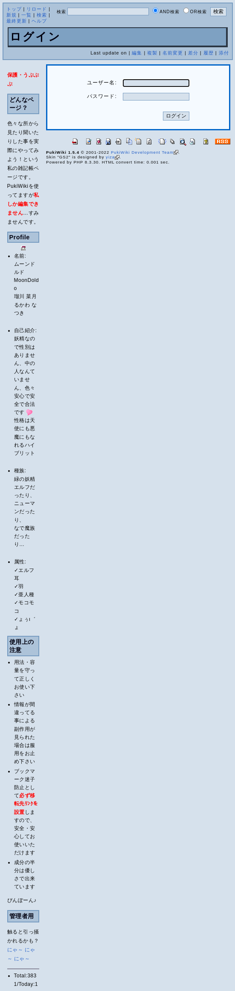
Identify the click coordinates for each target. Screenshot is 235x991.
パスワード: (101, 96)
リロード (36, 8)
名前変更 (172, 52)
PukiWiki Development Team (144, 152)
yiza (112, 157)
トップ (14, 8)
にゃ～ (15, 950)
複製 (152, 52)
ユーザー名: (101, 83)
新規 (11, 14)
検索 (42, 14)
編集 (137, 52)
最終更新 (16, 20)
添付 (224, 52)
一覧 (26, 14)
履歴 (208, 52)
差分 (193, 52)
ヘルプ (39, 20)
